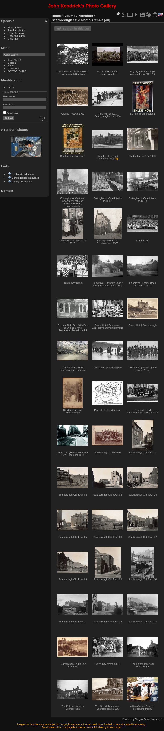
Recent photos (16, 33)
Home (56, 16)
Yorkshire (85, 16)
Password (8, 104)
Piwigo (138, 719)
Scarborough (62, 20)
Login (11, 86)
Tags (10, 60)
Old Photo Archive (89, 20)
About (11, 65)
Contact (7, 191)
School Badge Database (25, 177)
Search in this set (76, 28)
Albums (69, 16)
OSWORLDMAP (17, 71)
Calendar (13, 38)
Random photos (17, 30)
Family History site (22, 181)
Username (9, 96)
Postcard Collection (23, 173)
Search (12, 62)
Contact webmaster (153, 719)
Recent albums (16, 35)
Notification (14, 68)
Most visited (14, 27)
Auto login (10, 113)
